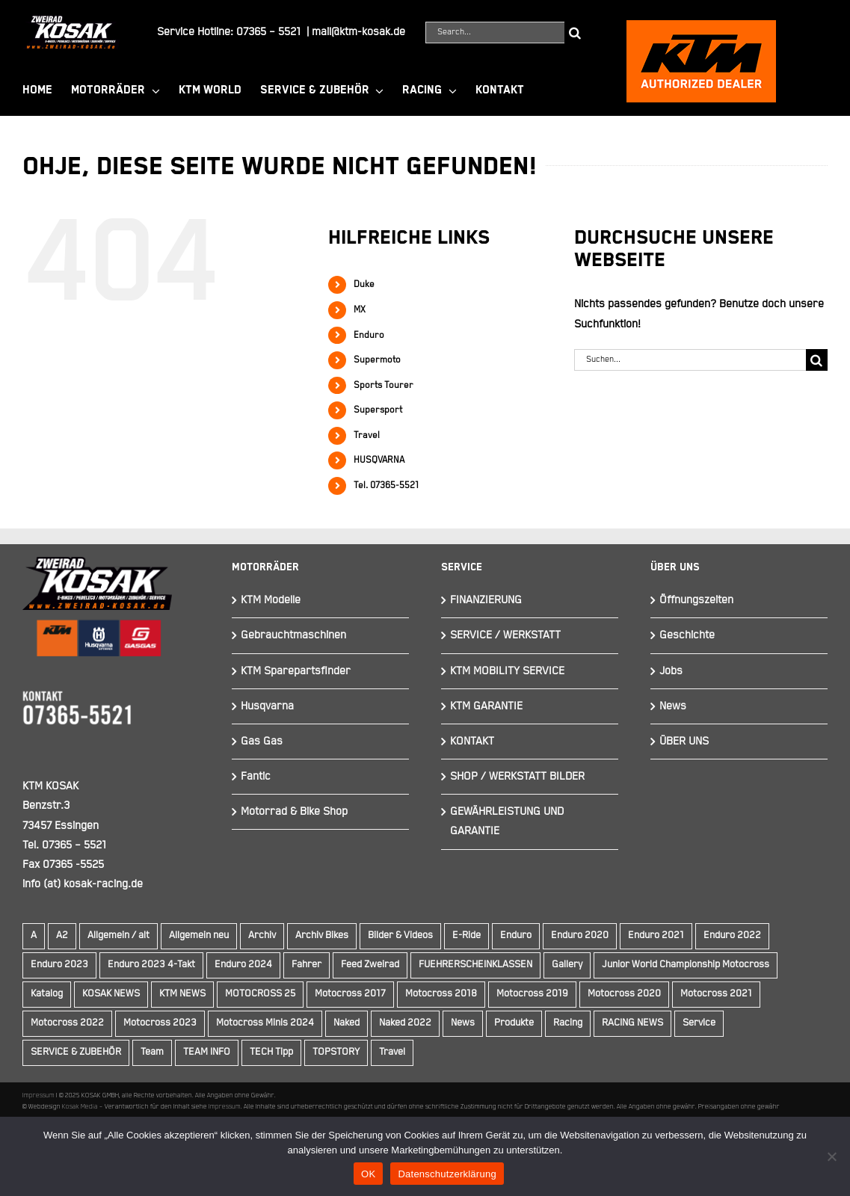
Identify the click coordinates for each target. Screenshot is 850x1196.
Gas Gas (262, 741)
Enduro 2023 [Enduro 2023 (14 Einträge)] (59, 964)
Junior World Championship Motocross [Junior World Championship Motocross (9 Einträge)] (685, 964)
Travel (367, 435)
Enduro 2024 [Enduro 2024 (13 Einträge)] (243, 964)
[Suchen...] (690, 360)
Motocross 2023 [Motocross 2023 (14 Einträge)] (160, 1023)
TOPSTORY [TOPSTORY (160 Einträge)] (336, 1052)
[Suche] (575, 32)
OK (368, 1174)
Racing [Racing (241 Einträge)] (567, 1023)
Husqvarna (267, 706)
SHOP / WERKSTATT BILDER (517, 776)
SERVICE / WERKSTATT (505, 635)
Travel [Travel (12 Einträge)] (392, 1052)
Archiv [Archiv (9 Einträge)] (262, 935)
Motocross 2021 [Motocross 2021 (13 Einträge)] (716, 993)
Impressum (38, 1095)
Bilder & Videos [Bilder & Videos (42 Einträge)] (400, 935)
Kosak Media (80, 1106)
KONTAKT (472, 741)
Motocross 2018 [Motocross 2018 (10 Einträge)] (441, 993)
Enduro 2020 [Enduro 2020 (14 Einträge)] (580, 935)
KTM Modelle (271, 600)
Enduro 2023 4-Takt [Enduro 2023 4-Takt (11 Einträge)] (151, 964)
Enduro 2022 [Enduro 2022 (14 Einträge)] (732, 935)
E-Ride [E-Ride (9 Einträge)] (466, 935)
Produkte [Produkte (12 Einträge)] (514, 1023)
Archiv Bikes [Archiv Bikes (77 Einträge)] (321, 935)
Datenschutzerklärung (447, 1174)
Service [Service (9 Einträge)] (699, 1023)
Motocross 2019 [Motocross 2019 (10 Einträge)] (532, 993)
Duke (364, 284)
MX (360, 309)
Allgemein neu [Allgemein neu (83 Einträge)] (199, 935)
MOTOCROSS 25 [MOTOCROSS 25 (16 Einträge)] (260, 993)
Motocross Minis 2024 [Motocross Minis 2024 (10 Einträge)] (265, 1023)
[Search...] (494, 32)
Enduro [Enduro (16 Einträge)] (516, 935)
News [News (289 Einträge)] (463, 1023)
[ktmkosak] (701, 26)
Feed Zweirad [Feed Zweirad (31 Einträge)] (370, 964)
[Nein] (831, 1156)
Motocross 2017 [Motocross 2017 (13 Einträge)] (350, 993)
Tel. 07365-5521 (386, 485)
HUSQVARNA (379, 460)
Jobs (671, 671)
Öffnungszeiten (696, 600)
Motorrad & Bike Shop (294, 811)
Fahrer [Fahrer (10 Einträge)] (306, 964)
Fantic (256, 776)
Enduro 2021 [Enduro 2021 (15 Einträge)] (656, 935)
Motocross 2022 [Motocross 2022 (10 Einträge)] (67, 1023)
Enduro (369, 335)
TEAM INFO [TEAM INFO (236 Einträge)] (206, 1052)
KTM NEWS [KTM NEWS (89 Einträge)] (182, 993)
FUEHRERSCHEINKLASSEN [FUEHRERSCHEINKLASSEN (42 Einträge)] (475, 964)
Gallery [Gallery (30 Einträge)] (567, 964)
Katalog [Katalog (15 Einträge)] (47, 993)
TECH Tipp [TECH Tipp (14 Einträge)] (271, 1052)
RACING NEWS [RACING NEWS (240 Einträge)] (632, 1023)
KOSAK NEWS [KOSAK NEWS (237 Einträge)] (111, 993)
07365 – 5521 (268, 31)
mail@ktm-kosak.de (358, 31)
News (672, 706)
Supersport (378, 410)
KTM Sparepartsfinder (296, 671)
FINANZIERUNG (486, 600)
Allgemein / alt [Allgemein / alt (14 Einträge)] (118, 935)
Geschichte (687, 635)
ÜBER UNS (684, 741)
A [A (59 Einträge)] (34, 935)
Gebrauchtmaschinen (293, 635)
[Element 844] (71, 21)
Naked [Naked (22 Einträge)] (346, 1023)
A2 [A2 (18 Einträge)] (62, 935)
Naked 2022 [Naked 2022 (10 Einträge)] (405, 1023)
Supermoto (377, 360)
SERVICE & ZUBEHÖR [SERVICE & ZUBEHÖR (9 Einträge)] (76, 1052)
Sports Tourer (383, 385)
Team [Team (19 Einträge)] (152, 1052)
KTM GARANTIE (486, 706)
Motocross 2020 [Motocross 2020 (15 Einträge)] (624, 993)
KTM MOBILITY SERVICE (507, 671)
